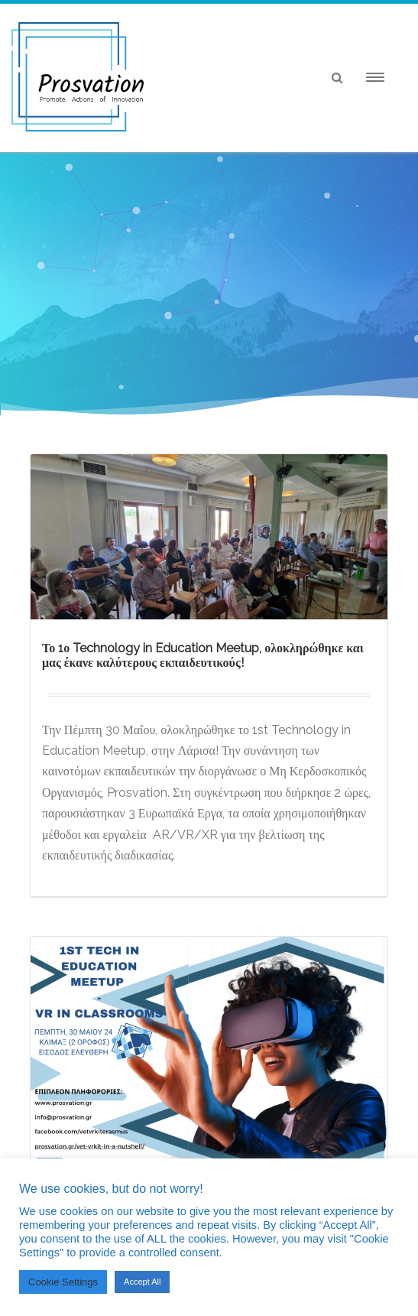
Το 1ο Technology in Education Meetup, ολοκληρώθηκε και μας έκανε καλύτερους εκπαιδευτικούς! (203, 655)
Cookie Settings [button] (63, 1282)
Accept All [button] (142, 1281)
